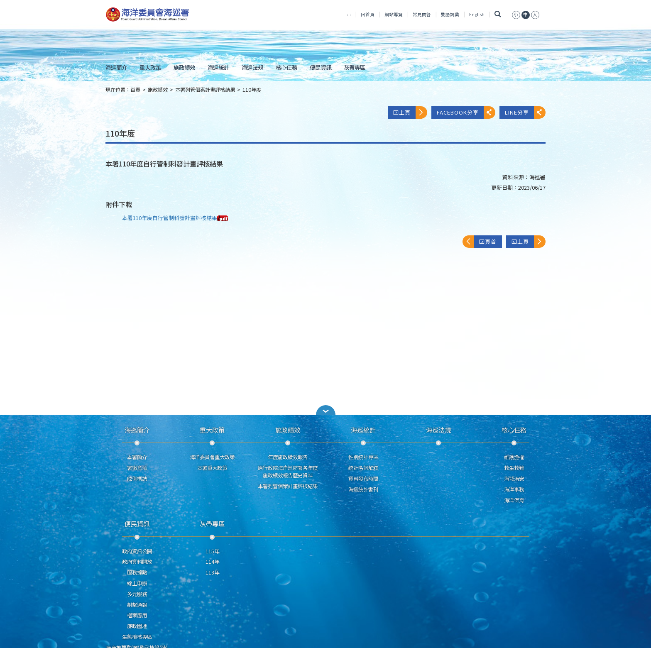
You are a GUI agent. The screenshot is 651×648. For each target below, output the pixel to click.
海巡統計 (218, 67)
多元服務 (137, 594)
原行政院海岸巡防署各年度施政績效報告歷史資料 (288, 471)
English (477, 14)
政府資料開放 (137, 561)
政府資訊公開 (137, 551)
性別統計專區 (363, 457)
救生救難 (514, 468)
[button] (325, 410)
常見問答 (422, 14)
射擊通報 (137, 605)
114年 (212, 561)
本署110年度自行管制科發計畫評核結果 (175, 218)
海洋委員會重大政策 (212, 457)
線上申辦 (137, 583)
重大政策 (150, 67)
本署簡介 (137, 457)
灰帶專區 (354, 67)
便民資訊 (320, 67)
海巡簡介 (116, 67)
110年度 (251, 89)
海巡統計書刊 (363, 489)
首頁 (135, 89)
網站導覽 (393, 14)
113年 (212, 572)
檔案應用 (137, 615)
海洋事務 (514, 489)
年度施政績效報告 (288, 457)
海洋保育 (514, 500)
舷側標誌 (137, 478)
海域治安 (514, 478)
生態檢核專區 (137, 637)
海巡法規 (252, 67)
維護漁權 (514, 457)
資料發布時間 (363, 478)
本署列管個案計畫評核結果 (205, 89)
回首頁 (367, 14)
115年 (212, 551)
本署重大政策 (212, 468)
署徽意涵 (137, 468)
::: (349, 14)
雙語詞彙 (450, 14)
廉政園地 (137, 626)
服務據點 (137, 572)
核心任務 (286, 67)
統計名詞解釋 (363, 468)
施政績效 (184, 67)
